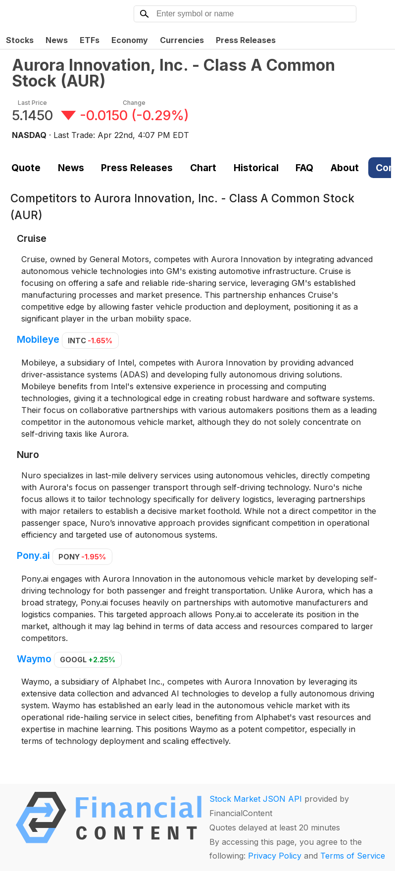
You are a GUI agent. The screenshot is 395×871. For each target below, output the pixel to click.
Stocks (20, 40)
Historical (256, 168)
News (57, 40)
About (345, 168)
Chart (203, 168)
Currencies (182, 40)
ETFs (89, 40)
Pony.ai (33, 556)
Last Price (32, 102)
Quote (26, 168)
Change (134, 102)
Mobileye (38, 340)
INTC (90, 340)
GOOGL (87, 659)
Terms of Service (352, 856)
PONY (82, 556)
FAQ (304, 168)
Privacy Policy (274, 856)
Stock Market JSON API (255, 799)
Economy (129, 40)
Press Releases (246, 40)
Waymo (34, 659)
